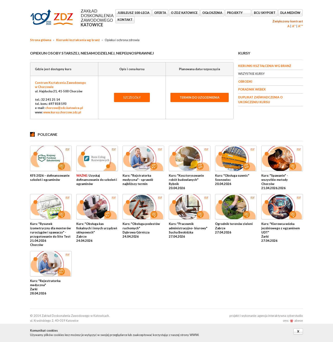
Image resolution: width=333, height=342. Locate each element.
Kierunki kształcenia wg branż (78, 40)
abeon (296, 320)
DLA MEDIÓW (290, 13)
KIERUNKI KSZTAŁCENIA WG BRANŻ (264, 66)
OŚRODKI (245, 81)
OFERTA (160, 13)
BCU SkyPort (264, 13)
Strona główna (40, 40)
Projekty (235, 13)
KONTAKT (125, 19)
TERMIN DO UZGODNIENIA (199, 97)
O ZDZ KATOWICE (184, 13)
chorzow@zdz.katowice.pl (64, 108)
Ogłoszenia (212, 13)
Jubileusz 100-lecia (133, 13)
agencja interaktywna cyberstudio (280, 316)
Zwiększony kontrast (287, 21)
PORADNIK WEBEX (252, 89)
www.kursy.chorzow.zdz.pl (62, 112)
